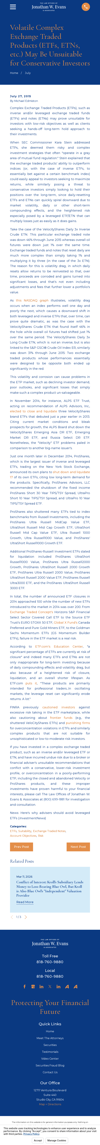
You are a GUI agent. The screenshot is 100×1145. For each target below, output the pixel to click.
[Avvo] (67, 986)
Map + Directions (50, 1104)
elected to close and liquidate (33, 411)
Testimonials (50, 1051)
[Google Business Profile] (33, 986)
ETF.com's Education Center (59, 646)
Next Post (78, 847)
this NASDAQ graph (32, 300)
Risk (40, 835)
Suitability (24, 831)
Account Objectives (23, 835)
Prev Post (21, 847)
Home (50, 1031)
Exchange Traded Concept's (31, 612)
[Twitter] (50, 986)
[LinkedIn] (41, 986)
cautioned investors (58, 707)
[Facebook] (24, 986)
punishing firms (78, 723)
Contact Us (50, 1072)
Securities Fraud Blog (50, 1065)
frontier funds (61, 718)
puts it (31, 683)
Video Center (50, 1058)
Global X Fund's (65, 622)
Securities (50, 1045)
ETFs (13, 831)
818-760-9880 (50, 962)
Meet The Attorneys (50, 1038)
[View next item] (26, 917)
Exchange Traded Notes (49, 831)
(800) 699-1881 (54, 799)
